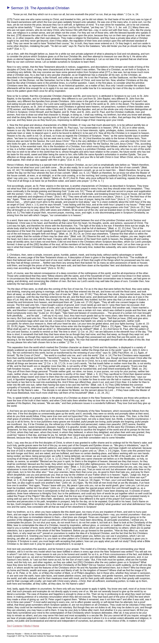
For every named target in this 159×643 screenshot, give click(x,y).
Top (9, 626)
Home (36, 626)
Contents (17, 626)
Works (27, 626)
